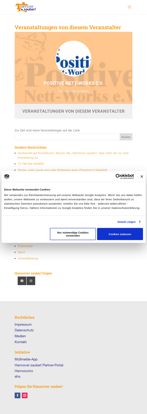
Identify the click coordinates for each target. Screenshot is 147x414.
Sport (21, 252)
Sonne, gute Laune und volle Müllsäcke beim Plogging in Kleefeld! (62, 170)
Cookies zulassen (120, 233)
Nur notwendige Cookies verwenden (73, 234)
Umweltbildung (28, 258)
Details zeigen (127, 221)
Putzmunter (25, 246)
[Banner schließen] (141, 176)
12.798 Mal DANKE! (31, 163)
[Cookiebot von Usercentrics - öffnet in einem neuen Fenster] (118, 176)
